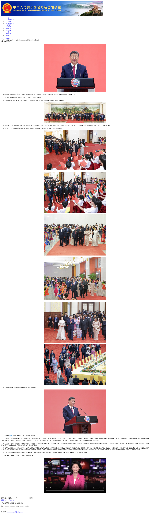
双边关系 (8, 21)
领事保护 (8, 28)
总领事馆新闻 (10, 20)
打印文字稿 (11, 500)
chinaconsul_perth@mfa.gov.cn (15, 512)
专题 (7, 32)
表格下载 (8, 27)
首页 (7, 18)
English (8, 35)
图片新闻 (8, 34)
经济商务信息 (10, 23)
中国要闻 (7, 38)
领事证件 (8, 25)
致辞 (10, 435)
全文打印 (3, 500)
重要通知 (8, 30)
